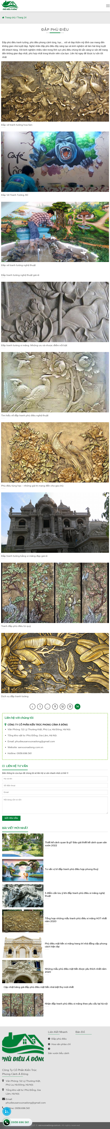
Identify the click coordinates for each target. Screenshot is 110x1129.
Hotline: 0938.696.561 (18, 1108)
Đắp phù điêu (59, 1038)
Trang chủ (10, 17)
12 (62, 706)
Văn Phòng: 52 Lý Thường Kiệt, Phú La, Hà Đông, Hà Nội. (23, 1083)
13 (70, 706)
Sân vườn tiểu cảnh (58, 1053)
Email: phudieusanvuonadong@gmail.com (26, 1101)
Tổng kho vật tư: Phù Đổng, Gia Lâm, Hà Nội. (23, 1092)
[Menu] (108, 6)
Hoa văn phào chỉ (61, 1044)
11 (55, 706)
